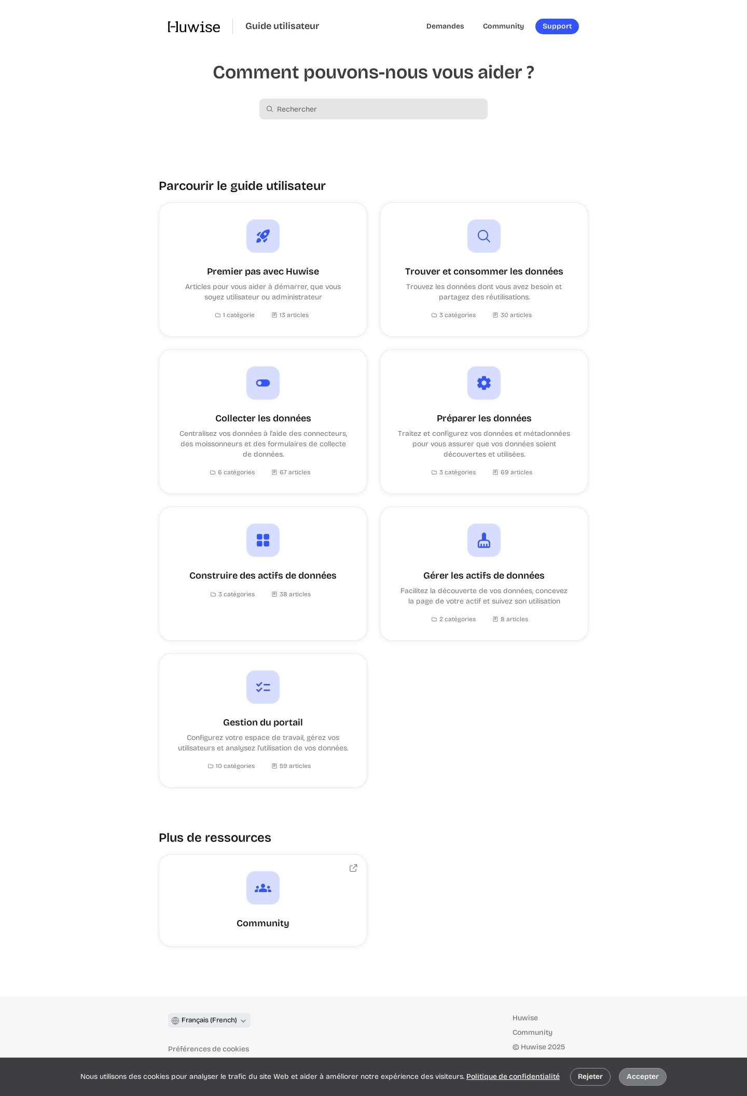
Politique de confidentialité (513, 1076)
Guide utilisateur (282, 26)
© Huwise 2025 (539, 1047)
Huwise (525, 1017)
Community (532, 1032)
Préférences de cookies (208, 1049)
